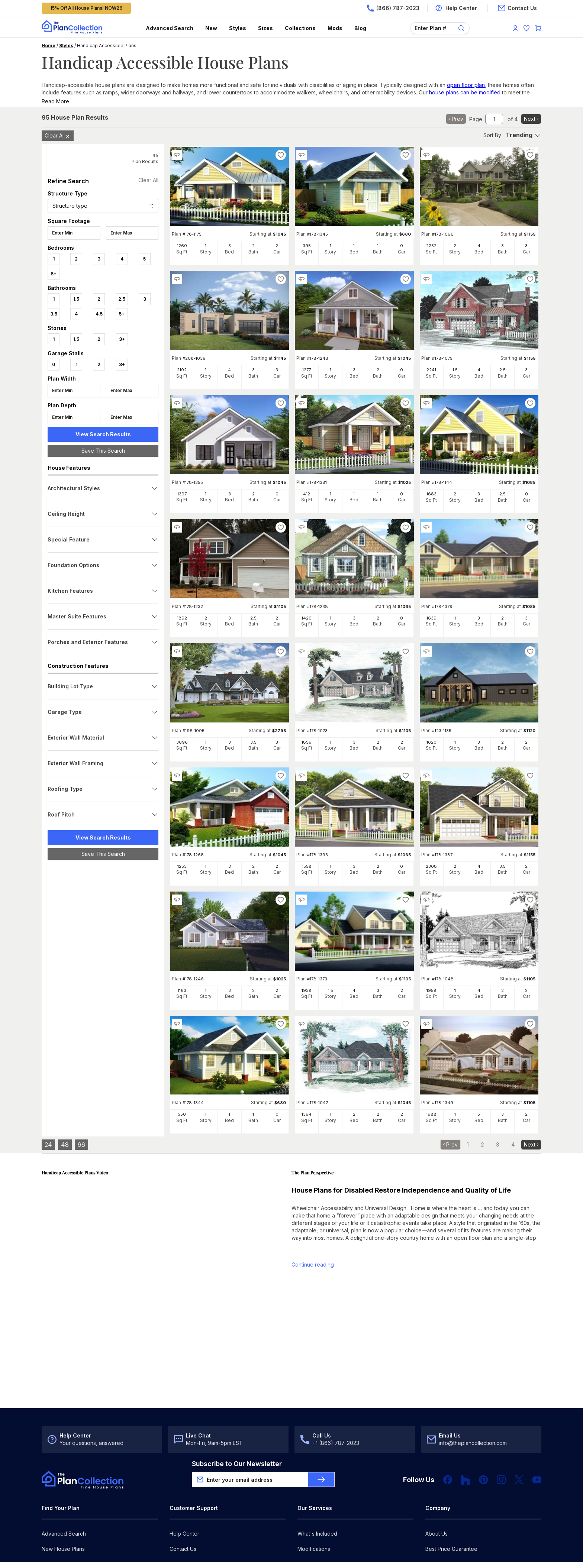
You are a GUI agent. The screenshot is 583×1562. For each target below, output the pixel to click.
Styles (237, 28)
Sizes (265, 28)
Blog (360, 28)
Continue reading (313, 1264)
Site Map (180, 1547)
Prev (455, 119)
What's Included (317, 1455)
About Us (436, 1455)
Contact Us (183, 1470)
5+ (122, 314)
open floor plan (466, 85)
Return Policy (186, 1485)
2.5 (121, 299)
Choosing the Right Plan (71, 1485)
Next (532, 119)
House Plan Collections (70, 1516)
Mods (335, 28)
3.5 (53, 314)
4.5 (99, 314)
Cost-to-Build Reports (324, 1485)
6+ (54, 273)
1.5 (76, 299)
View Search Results (103, 434)
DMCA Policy (147, 1547)
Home (48, 45)
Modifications (313, 1470)
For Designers (314, 1500)
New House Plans (63, 1470)
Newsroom (438, 1500)
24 (48, 1144)
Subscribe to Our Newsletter (237, 1385)
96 (81, 1144)
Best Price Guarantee (451, 1470)
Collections (300, 28)
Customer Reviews (448, 1485)
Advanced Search (169, 28)
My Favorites (185, 1516)
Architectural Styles (65, 1500)
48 (65, 1144)
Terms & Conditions (63, 1547)
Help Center (184, 1455)
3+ (122, 339)
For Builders (311, 1516)
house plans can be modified (464, 92)
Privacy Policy (109, 1547)
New (211, 28)
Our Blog (436, 1516)
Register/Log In (188, 1500)
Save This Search (103, 450)
